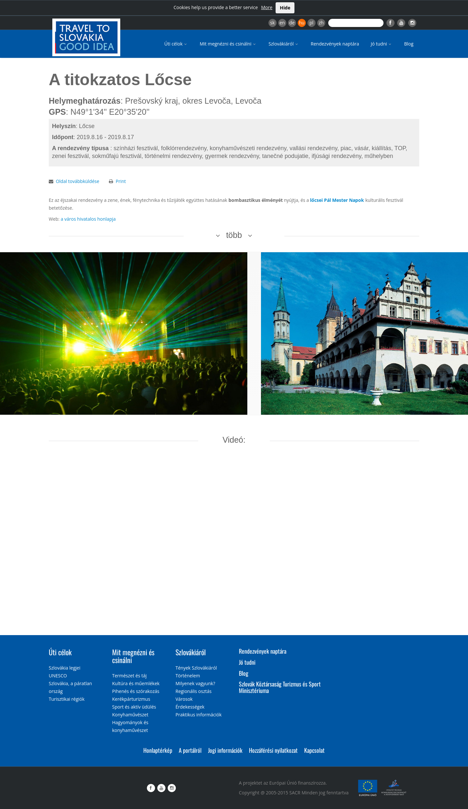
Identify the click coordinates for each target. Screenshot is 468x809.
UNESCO (58, 675)
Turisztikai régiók (66, 699)
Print (121, 181)
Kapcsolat (314, 750)
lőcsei (316, 200)
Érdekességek (190, 707)
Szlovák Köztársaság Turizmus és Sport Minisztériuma (280, 687)
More (266, 7)
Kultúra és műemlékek (136, 683)
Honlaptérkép (157, 750)
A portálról (190, 750)
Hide (285, 8)
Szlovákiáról (283, 44)
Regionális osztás (194, 691)
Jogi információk (225, 750)
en (282, 23)
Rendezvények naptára (335, 44)
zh (321, 23)
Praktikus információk (199, 714)
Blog (408, 44)
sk (272, 23)
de (291, 23)
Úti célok (176, 44)
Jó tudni (382, 44)
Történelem (188, 675)
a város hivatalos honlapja (88, 219)
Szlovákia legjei (64, 668)
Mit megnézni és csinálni (228, 44)
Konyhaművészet (130, 714)
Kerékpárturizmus (131, 699)
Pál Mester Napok (344, 200)
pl (311, 23)
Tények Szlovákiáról (196, 668)
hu (302, 23)
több (234, 235)
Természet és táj (129, 675)
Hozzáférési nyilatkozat (273, 750)
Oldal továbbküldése (77, 181)
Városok (184, 699)
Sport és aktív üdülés (134, 707)
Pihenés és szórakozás (135, 691)
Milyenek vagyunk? (195, 683)
